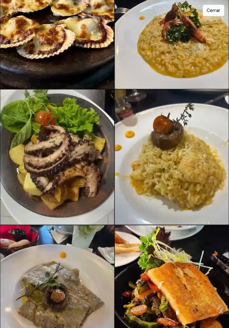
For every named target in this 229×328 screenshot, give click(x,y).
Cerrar (213, 10)
